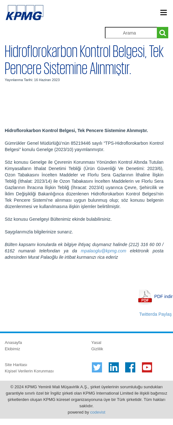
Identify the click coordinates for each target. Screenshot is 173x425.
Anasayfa (13, 342)
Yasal (96, 342)
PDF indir (163, 296)
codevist (98, 412)
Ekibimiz (12, 348)
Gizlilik (97, 348)
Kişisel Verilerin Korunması (29, 371)
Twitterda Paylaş (155, 314)
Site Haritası (16, 364)
